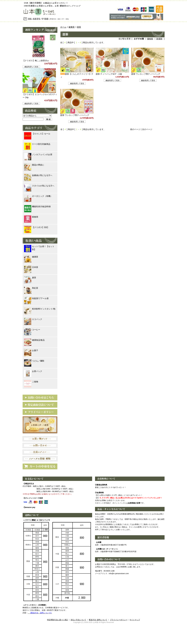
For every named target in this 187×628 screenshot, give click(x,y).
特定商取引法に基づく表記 (57, 620)
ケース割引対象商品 (37, 144)
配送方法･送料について (98, 620)
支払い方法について (78, 620)
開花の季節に (34, 164)
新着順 (159, 39)
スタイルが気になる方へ (39, 185)
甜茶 (79, 27)
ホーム (63, 27)
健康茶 (72, 27)
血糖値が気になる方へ (38, 175)
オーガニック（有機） (38, 196)
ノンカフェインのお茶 (38, 154)
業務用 (31, 216)
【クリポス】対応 (36, 227)
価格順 (150, 39)
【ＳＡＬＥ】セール (37, 133)
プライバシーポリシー (118, 620)
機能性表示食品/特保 (37, 206)
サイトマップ (134, 620)
